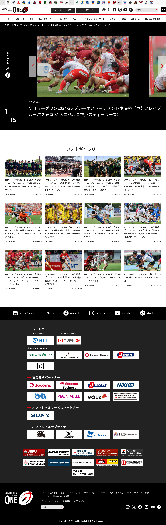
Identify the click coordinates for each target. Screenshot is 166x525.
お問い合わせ (80, 501)
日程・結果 (19, 18)
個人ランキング (44, 18)
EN (163, 9)
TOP (8, 18)
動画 (124, 18)
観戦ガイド (86, 10)
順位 (31, 18)
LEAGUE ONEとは (152, 18)
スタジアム (135, 18)
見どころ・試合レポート (95, 18)
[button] (32, 66)
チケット (113, 18)
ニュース (75, 18)
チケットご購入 (62, 10)
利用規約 (67, 501)
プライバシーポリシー (50, 501)
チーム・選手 (61, 18)
